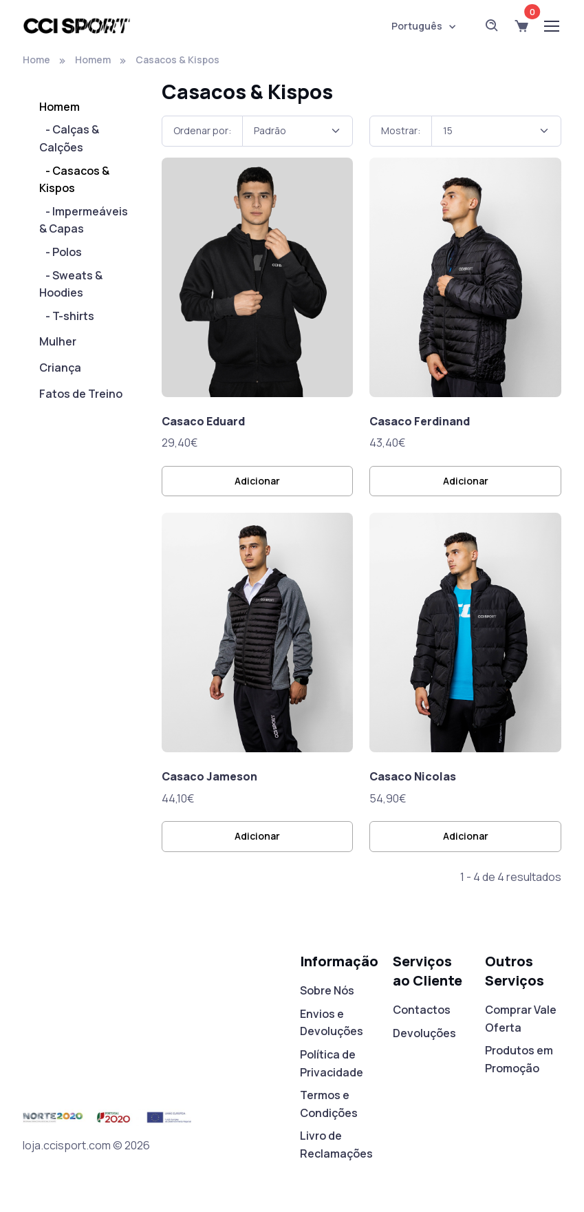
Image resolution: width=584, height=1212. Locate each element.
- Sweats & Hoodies (70, 284)
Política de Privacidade (331, 1063)
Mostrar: (400, 130)
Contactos (422, 1009)
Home (36, 59)
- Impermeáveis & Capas (83, 220)
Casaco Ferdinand (419, 421)
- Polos (60, 251)
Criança (60, 367)
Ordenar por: (202, 130)
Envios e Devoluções (331, 1022)
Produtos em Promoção (519, 1059)
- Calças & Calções (69, 138)
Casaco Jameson (209, 776)
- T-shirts (66, 315)
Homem (93, 59)
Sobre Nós (327, 990)
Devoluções (424, 1033)
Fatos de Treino (80, 393)
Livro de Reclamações (336, 1144)
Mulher (57, 341)
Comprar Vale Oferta (520, 1018)
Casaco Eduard (203, 421)
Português (416, 25)
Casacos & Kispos (177, 59)
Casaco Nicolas (412, 776)
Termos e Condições (329, 1103)
